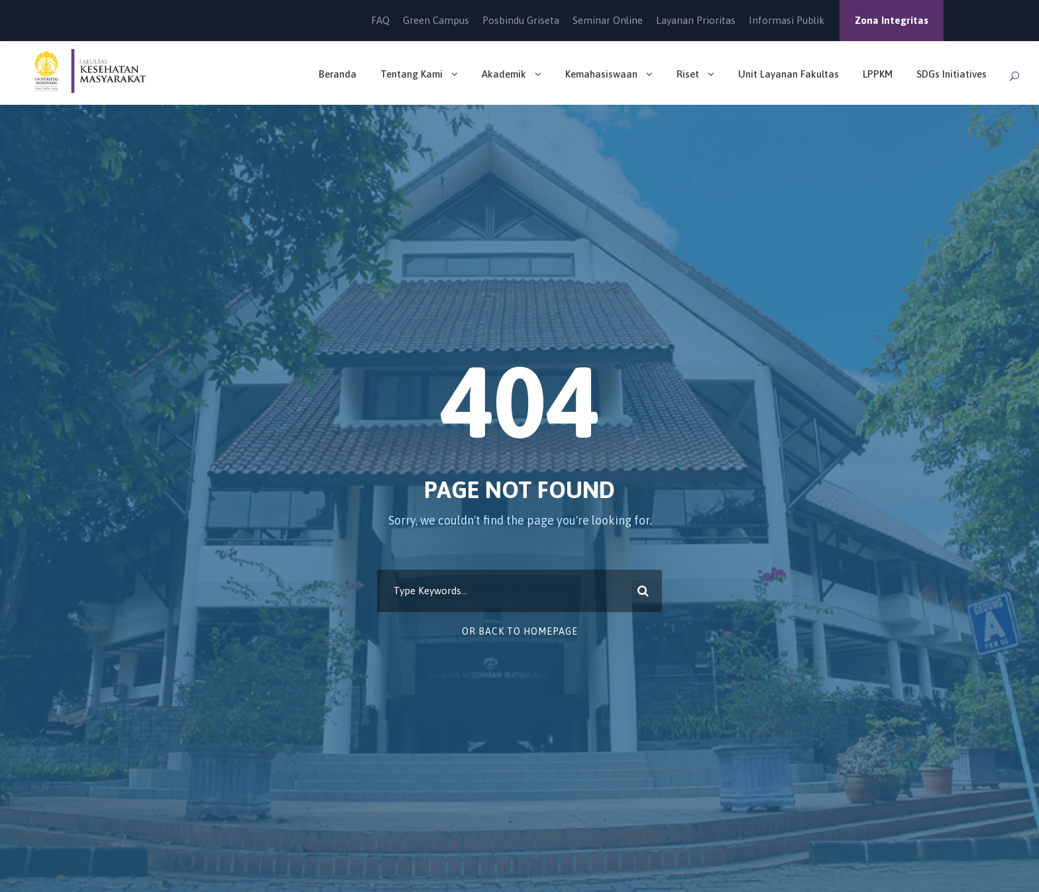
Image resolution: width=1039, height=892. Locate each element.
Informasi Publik (786, 20)
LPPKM (878, 74)
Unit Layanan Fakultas (788, 74)
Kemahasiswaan (601, 74)
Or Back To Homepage (520, 631)
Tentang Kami (411, 74)
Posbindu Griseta (520, 20)
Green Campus (436, 20)
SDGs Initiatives (951, 74)
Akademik (504, 74)
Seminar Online (608, 20)
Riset (688, 74)
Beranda (337, 74)
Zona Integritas (891, 20)
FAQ (380, 20)
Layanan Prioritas (696, 20)
